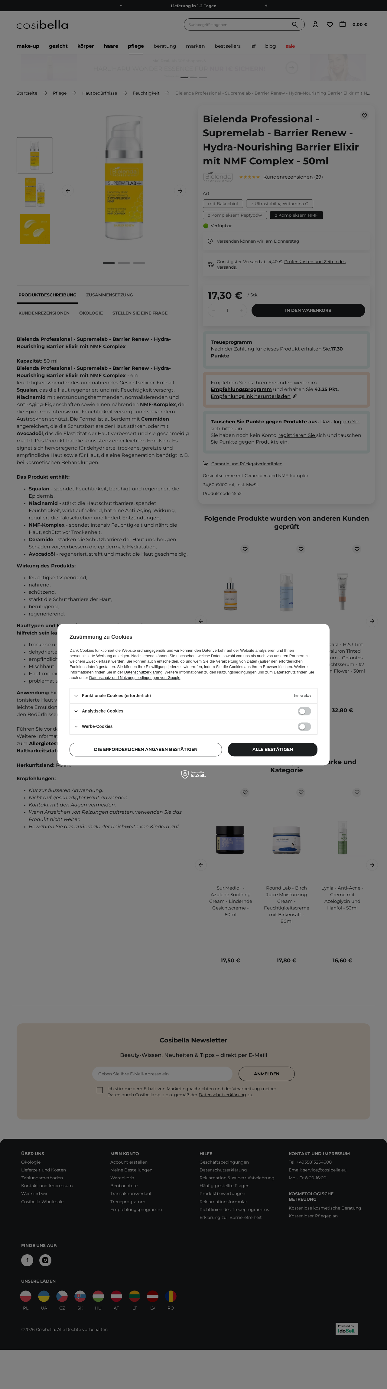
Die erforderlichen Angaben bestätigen (145, 749)
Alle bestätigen (272, 749)
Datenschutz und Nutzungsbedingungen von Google (134, 677)
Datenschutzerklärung (143, 672)
